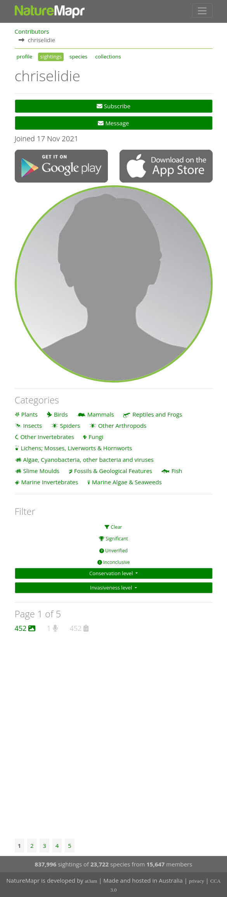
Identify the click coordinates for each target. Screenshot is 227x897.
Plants (29, 413)
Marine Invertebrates (49, 481)
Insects (32, 425)
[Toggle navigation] (202, 10)
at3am (91, 880)
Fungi (95, 436)
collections (108, 55)
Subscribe (113, 105)
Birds (61, 413)
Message (113, 122)
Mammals (100, 413)
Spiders (70, 425)
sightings (51, 55)
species (78, 55)
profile (25, 55)
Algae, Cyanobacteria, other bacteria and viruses (88, 459)
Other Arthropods (122, 425)
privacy (196, 880)
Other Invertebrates (47, 436)
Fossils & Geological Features (113, 470)
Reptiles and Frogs (157, 413)
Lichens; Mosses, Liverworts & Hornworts (76, 447)
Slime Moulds (41, 470)
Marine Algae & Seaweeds (127, 481)
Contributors (32, 30)
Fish (177, 470)
